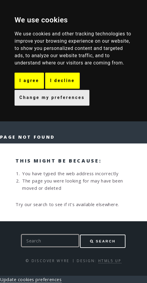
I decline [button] (62, 80)
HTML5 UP (110, 260)
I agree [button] (29, 80)
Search (105, 241)
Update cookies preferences (31, 279)
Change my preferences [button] (52, 97)
